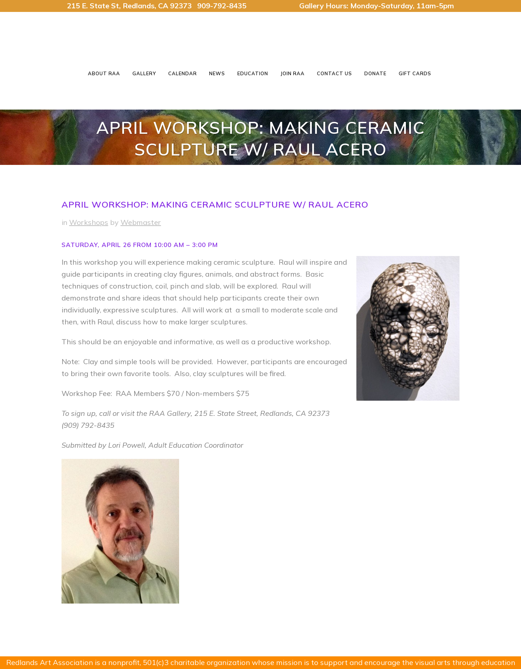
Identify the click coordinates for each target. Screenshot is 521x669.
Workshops (88, 222)
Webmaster (140, 222)
